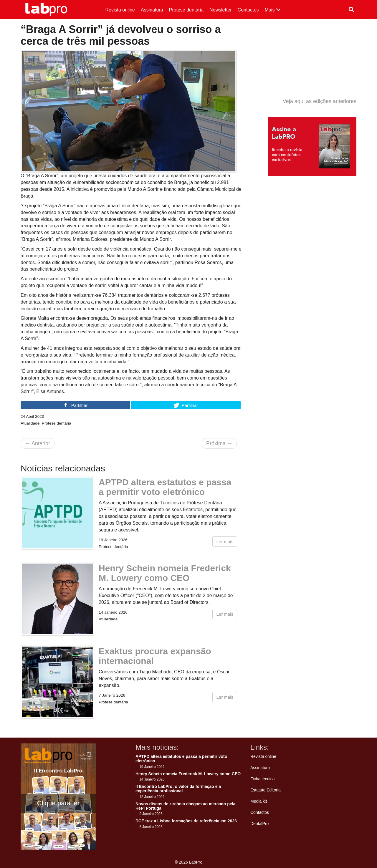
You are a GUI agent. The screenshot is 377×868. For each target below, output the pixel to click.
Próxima (219, 443)
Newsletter (220, 9)
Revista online (120, 9)
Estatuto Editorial (266, 790)
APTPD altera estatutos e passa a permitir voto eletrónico (165, 487)
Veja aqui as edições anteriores (319, 101)
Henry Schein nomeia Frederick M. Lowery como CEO (165, 573)
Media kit (258, 801)
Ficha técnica (262, 778)
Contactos (248, 9)
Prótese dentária (186, 9)
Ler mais (224, 541)
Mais (273, 9)
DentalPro (259, 823)
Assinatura (152, 9)
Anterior (37, 443)
